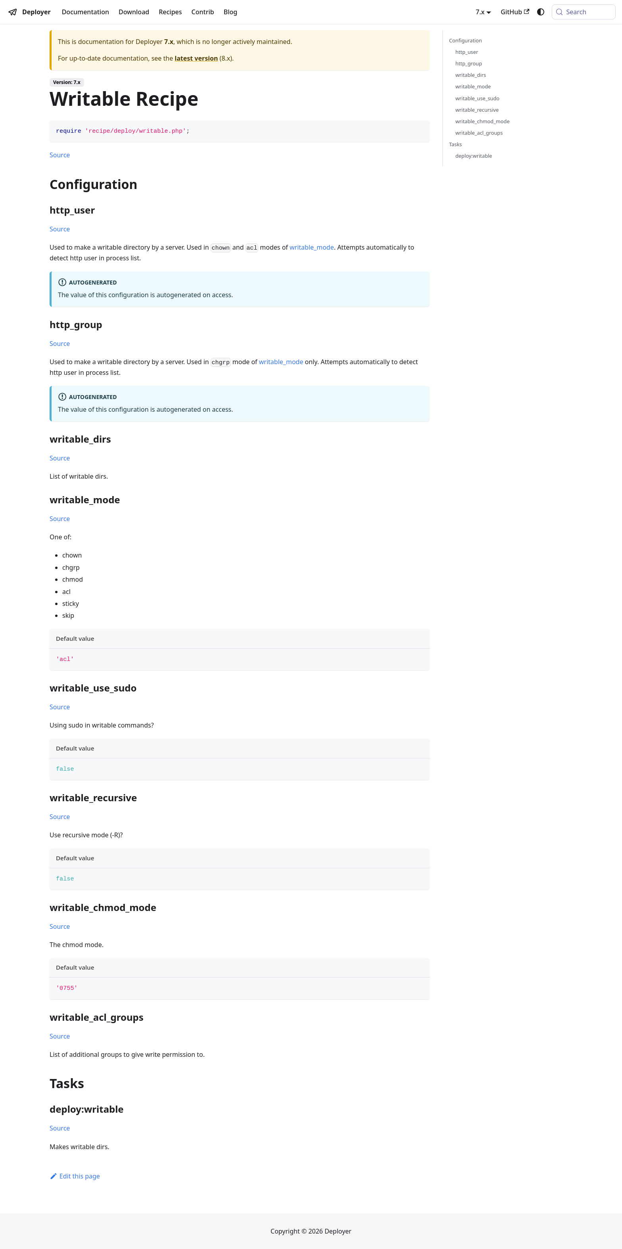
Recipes (170, 12)
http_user (466, 51)
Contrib (203, 12)
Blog (230, 12)
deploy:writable (473, 155)
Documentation (85, 12)
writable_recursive (477, 109)
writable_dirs (470, 74)
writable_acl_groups (479, 132)
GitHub (515, 12)
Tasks (455, 144)
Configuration (465, 40)
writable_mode (312, 247)
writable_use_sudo (477, 98)
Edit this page (75, 1176)
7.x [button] (480, 12)
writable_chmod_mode (482, 121)
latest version (196, 58)
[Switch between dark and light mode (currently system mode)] (540, 12)
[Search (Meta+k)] (584, 11)
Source (60, 155)
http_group (468, 63)
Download (134, 12)
